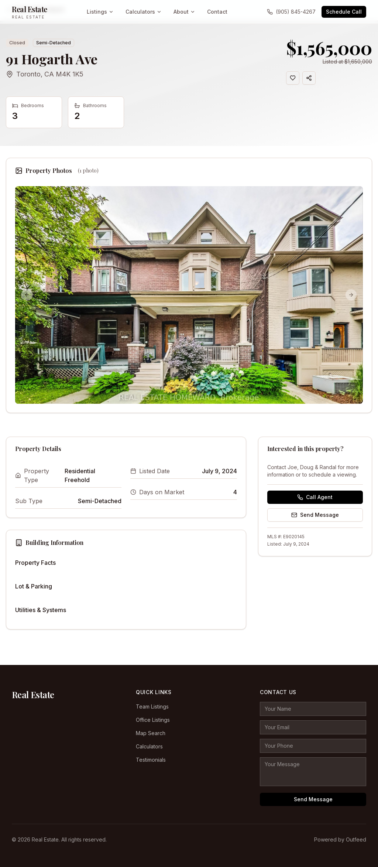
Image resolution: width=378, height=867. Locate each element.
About (184, 11)
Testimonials (151, 760)
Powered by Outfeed (340, 839)
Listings (100, 11)
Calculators (144, 11)
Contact (217, 11)
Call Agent (315, 497)
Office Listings (153, 720)
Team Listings (152, 706)
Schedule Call (344, 11)
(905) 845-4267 (291, 11)
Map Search (150, 733)
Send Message (315, 515)
